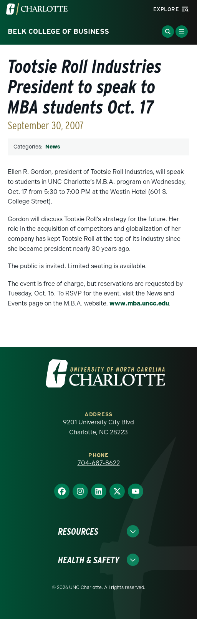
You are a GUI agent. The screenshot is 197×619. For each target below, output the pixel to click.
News (52, 146)
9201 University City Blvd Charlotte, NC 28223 (98, 427)
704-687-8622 (99, 463)
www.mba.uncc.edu (139, 303)
